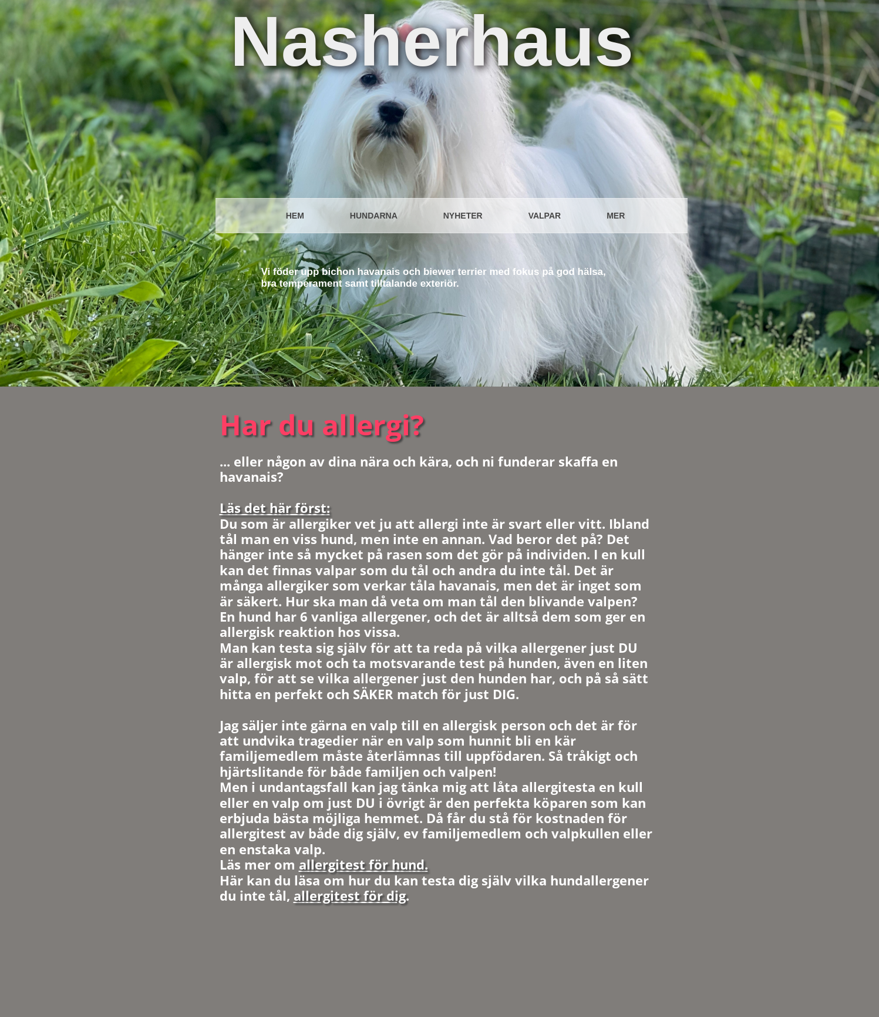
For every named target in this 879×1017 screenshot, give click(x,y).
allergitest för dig (350, 895)
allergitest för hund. (363, 864)
